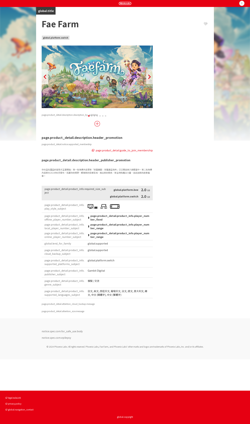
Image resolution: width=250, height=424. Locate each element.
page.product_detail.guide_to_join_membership (122, 181)
